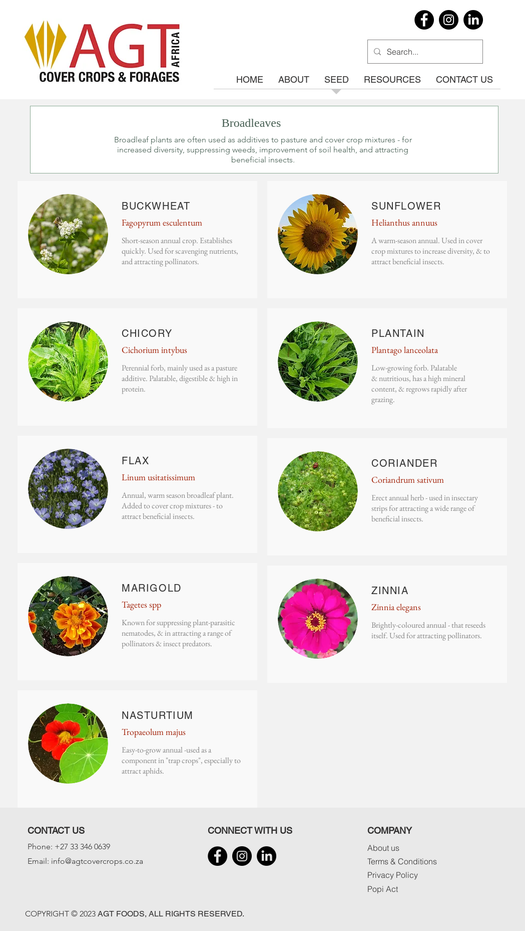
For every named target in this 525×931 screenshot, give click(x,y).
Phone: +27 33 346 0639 (69, 846)
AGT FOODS (121, 913)
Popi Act (382, 889)
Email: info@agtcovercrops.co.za (85, 861)
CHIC (135, 333)
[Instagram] (448, 20)
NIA (398, 591)
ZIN (380, 591)
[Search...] (424, 51)
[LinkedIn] (473, 20)
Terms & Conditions (402, 861)
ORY (160, 333)
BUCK (137, 206)
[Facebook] (424, 20)
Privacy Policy (392, 875)
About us (383, 848)
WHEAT (171, 206)
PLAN (385, 333)
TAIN (412, 333)
